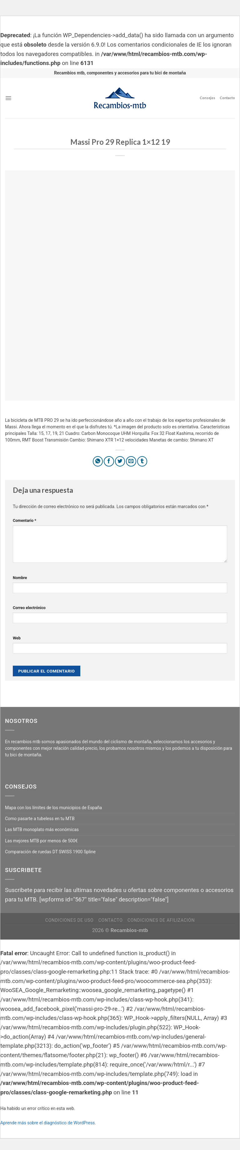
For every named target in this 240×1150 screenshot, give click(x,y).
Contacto (227, 98)
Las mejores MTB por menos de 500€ (41, 840)
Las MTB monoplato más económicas (42, 829)
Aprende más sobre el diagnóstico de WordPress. (48, 1122)
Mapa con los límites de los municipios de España (53, 807)
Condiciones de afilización (161, 920)
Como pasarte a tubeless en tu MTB (40, 818)
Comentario (24, 520)
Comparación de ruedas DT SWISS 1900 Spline (50, 851)
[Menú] (8, 98)
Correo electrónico (29, 607)
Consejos (207, 98)
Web (17, 638)
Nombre (20, 577)
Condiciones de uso (69, 920)
